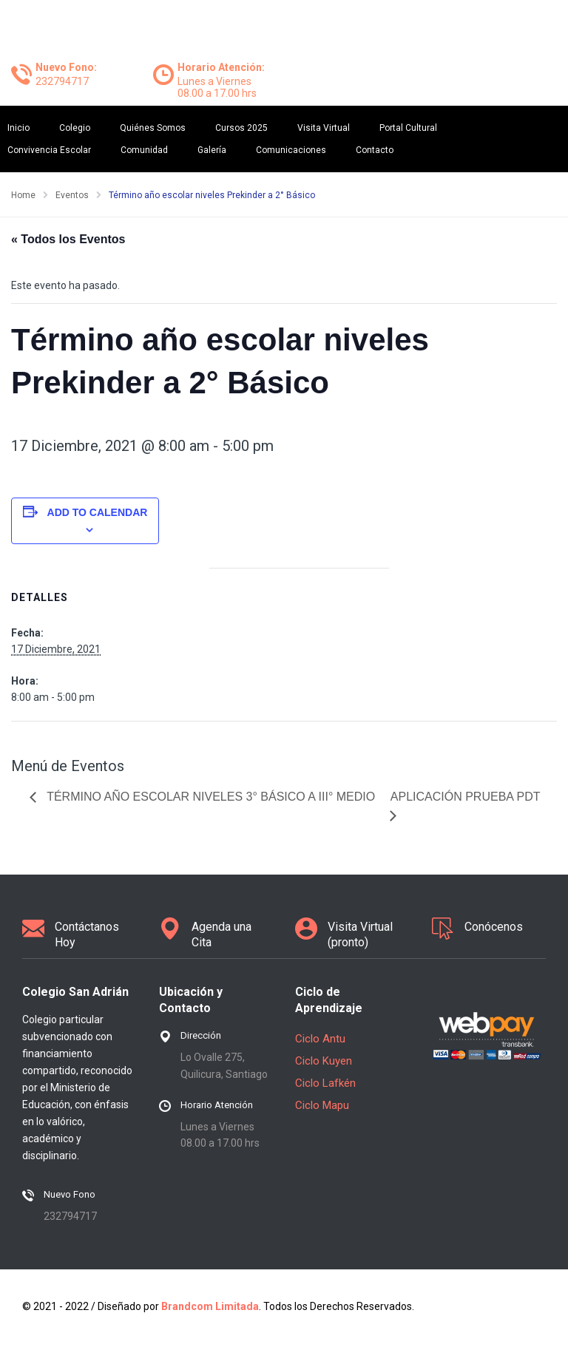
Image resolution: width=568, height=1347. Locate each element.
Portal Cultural (408, 128)
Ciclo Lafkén (325, 1083)
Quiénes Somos (153, 128)
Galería (211, 150)
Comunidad (144, 150)
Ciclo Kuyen (323, 1061)
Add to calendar (97, 512)
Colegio (74, 128)
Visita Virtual (323, 128)
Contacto (374, 150)
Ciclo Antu (320, 1038)
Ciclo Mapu (322, 1105)
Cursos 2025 (241, 128)
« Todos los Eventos (68, 239)
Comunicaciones (291, 150)
